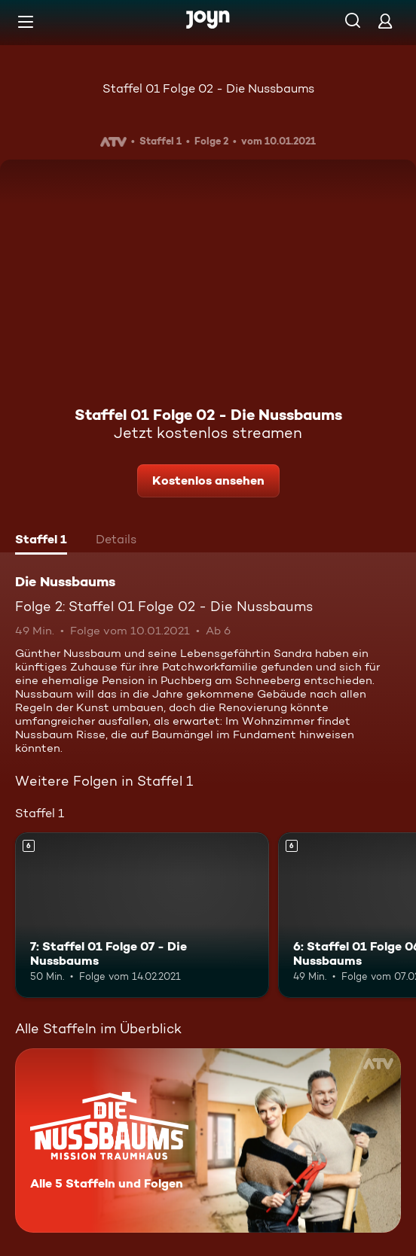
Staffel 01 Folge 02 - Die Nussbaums (208, 88)
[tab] (41, 541)
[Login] (385, 21)
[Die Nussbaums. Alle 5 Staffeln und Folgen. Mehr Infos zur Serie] (208, 1140)
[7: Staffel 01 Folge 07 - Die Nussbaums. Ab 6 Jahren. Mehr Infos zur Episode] (142, 914)
